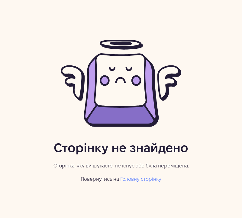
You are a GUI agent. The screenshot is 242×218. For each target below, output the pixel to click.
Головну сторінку (140, 179)
